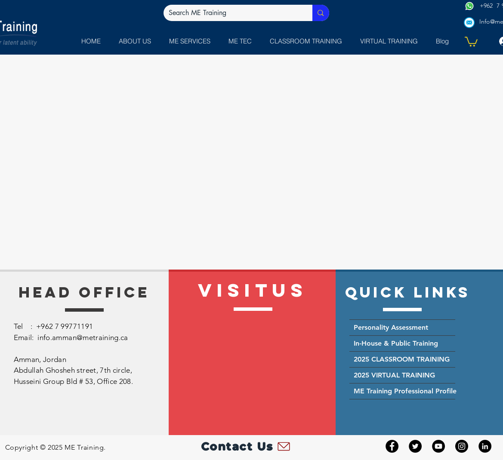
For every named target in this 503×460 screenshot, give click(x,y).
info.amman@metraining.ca (82, 337)
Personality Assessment (391, 327)
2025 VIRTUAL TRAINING (394, 375)
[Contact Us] (246, 446)
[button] (192, 41)
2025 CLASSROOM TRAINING (402, 359)
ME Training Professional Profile (404, 391)
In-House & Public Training (396, 343)
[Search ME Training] (232, 13)
